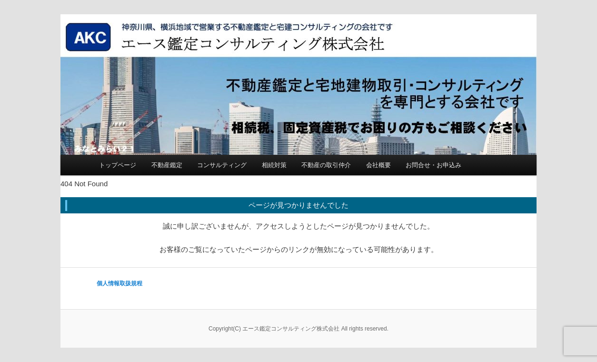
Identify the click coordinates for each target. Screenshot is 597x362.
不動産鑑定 (166, 165)
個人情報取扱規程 (119, 283)
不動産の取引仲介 (326, 165)
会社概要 (378, 165)
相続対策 (274, 165)
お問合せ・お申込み (433, 165)
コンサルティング (222, 165)
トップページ (117, 165)
